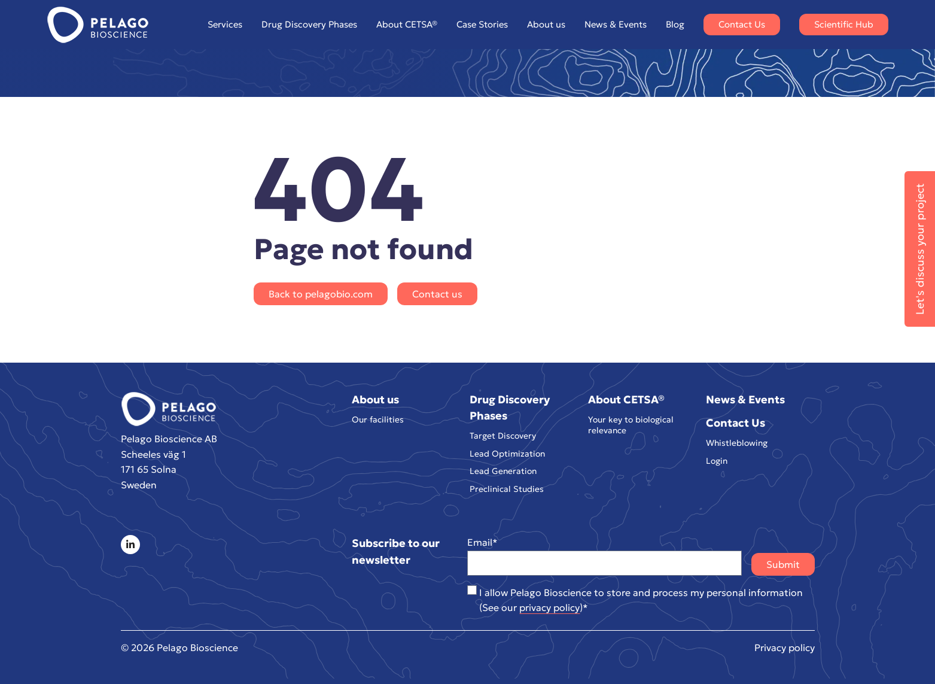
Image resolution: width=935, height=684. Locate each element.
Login (716, 461)
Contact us (437, 294)
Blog (675, 24)
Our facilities (378, 420)
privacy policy (549, 607)
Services (225, 24)
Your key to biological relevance (631, 425)
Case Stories (482, 24)
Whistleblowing (737, 443)
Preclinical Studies (507, 489)
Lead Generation (503, 471)
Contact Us (741, 24)
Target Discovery (503, 436)
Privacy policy (784, 647)
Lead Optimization (507, 454)
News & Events (615, 24)
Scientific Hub (843, 24)
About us (546, 24)
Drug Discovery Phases (309, 24)
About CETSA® (406, 24)
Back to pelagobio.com (321, 294)
